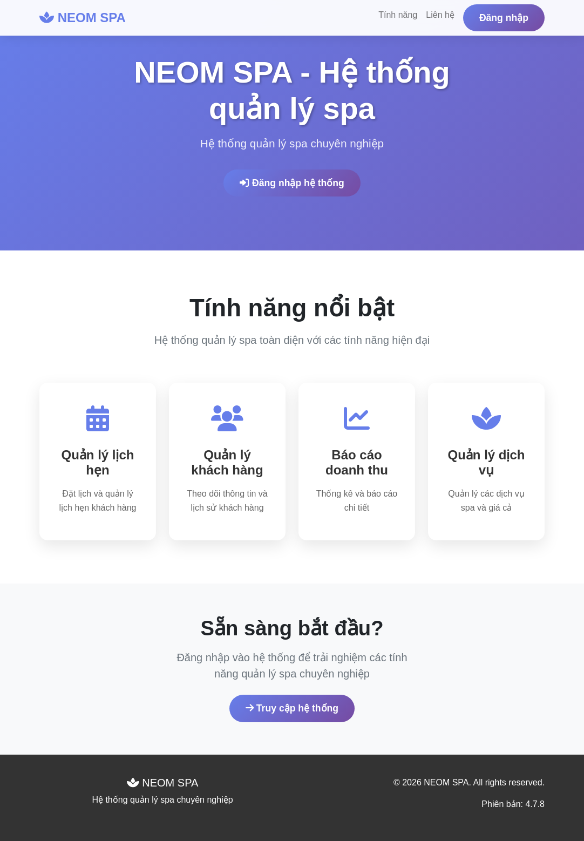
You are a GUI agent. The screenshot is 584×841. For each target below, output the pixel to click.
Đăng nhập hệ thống (292, 183)
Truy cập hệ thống (292, 708)
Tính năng (397, 14)
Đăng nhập (503, 17)
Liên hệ (440, 14)
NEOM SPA (82, 17)
